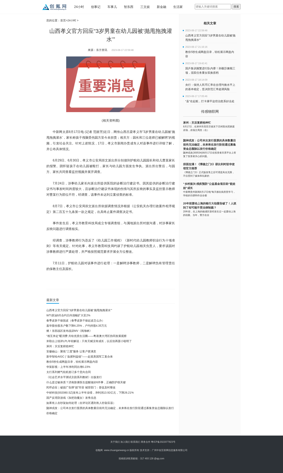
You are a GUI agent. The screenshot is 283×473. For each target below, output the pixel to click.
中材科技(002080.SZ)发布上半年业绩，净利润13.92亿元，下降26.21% (90, 392)
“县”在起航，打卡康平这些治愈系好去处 (209, 101)
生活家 (178, 7)
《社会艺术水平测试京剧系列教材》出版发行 (74, 377)
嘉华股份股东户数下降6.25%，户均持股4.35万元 (76, 325)
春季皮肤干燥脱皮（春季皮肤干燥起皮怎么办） (75, 320)
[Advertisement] (109, 427)
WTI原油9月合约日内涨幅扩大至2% (68, 315)
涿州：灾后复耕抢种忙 (60, 346)
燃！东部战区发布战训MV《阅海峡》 (69, 330)
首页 (63, 20)
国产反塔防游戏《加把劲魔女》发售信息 (71, 397)
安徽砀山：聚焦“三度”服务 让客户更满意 (71, 351)
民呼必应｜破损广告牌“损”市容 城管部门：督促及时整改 (81, 387)
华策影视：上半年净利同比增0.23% (68, 366)
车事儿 (112, 7)
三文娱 (145, 7)
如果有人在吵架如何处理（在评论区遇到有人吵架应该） (81, 402)
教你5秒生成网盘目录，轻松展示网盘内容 (72, 361)
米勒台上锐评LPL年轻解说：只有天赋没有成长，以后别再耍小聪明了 (89, 341)
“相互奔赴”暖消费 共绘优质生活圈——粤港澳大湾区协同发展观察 (86, 336)
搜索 (236, 6)
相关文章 (210, 23)
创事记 (95, 7)
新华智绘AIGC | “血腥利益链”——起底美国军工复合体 (79, 356)
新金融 (161, 7)
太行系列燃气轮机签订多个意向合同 (68, 372)
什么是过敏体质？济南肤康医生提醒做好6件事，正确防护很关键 (86, 382)
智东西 (128, 7)
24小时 (79, 7)
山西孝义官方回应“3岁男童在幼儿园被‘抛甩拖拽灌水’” (79, 310)
